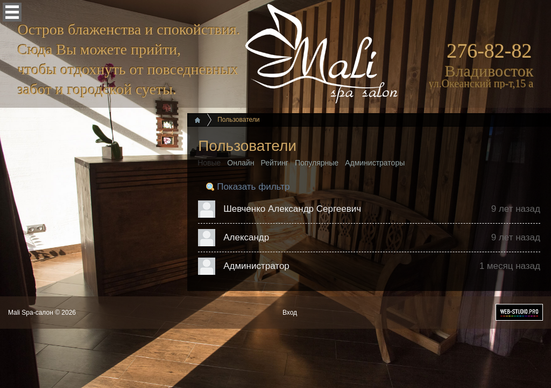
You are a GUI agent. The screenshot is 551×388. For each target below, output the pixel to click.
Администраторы (375, 162)
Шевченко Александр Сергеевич (292, 209)
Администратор (256, 266)
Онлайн (240, 162)
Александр (246, 237)
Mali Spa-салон (30, 312)
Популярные (316, 162)
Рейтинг (274, 162)
